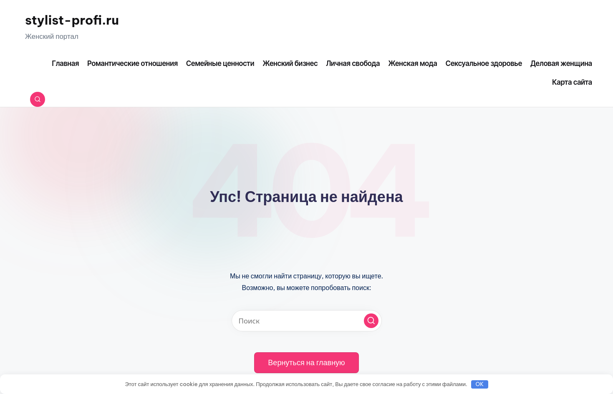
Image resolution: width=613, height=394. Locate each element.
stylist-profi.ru (72, 20)
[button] (371, 320)
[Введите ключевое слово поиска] (307, 320)
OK (480, 384)
